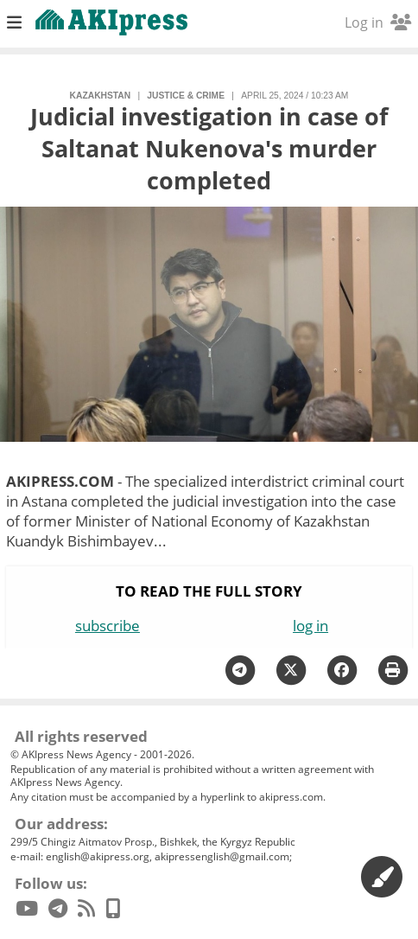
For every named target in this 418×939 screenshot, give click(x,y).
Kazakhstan (100, 95)
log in (310, 626)
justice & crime (186, 95)
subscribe (107, 626)
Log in (378, 22)
